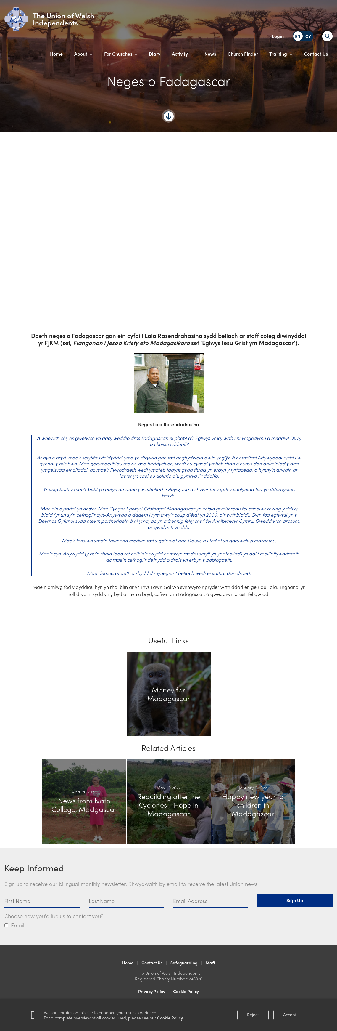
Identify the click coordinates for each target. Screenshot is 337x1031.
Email (17, 925)
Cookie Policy (170, 1018)
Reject (253, 1014)
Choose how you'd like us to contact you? (53, 916)
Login (278, 36)
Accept (289, 1014)
